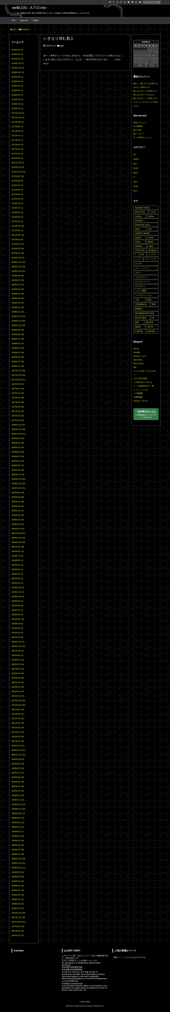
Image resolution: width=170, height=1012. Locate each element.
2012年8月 (17, 230)
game (135, 173)
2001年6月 (17, 723)
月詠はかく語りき (140, 401)
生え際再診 (138, 126)
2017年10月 (17, 122)
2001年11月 (18, 700)
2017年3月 (17, 149)
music (135, 186)
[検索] (159, 2)
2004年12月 (18, 533)
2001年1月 (17, 746)
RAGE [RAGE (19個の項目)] (137, 242)
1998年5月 (17, 890)
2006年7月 (17, 447)
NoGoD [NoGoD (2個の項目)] (138, 237)
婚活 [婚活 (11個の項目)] (149, 300)
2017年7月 (17, 136)
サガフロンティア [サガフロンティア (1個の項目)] (142, 282)
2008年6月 (17, 343)
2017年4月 (17, 145)
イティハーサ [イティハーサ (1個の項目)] (150, 259)
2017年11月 (17, 117)
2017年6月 (17, 140)
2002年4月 (17, 678)
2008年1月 (17, 366)
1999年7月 (17, 827)
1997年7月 (17, 935)
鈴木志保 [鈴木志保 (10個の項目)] (151, 331)
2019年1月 (17, 59)
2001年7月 (17, 718)
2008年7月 (17, 339)
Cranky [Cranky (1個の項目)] (151, 216)
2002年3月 (17, 682)
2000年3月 (17, 791)
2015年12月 (17, 163)
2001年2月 (17, 741)
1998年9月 (17, 872)
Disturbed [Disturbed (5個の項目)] (139, 220)
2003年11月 (17, 592)
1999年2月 (17, 850)
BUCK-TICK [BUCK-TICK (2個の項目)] (140, 212)
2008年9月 (17, 330)
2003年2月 (17, 633)
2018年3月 (17, 99)
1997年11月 (18, 917)
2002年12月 (17, 642)
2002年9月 (17, 655)
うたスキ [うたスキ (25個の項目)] (152, 254)
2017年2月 (17, 154)
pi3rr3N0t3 (137, 360)
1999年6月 (17, 831)
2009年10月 (18, 271)
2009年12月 (18, 262)
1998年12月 (18, 859)
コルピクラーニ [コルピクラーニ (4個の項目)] (141, 277)
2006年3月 (17, 465)
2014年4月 (17, 221)
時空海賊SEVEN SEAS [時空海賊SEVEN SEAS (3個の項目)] (144, 313)
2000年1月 (17, 800)
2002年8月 (17, 660)
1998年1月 (17, 908)
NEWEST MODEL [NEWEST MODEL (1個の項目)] (142, 233)
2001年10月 (18, 705)
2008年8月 (17, 334)
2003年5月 (17, 619)
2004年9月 (17, 547)
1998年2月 (17, 904)
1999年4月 (17, 840)
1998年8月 (17, 877)
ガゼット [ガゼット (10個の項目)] (139, 273)
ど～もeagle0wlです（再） (144, 386)
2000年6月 (17, 777)
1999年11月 (18, 809)
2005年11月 (18, 483)
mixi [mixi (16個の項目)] (150, 229)
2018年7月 (17, 86)
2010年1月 (17, 258)
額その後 (137, 130)
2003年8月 (17, 605)
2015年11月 (17, 167)
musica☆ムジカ (140, 356)
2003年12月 (17, 587)
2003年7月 (17, 610)
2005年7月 (17, 502)
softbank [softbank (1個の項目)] (138, 246)
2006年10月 (18, 434)
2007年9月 (17, 384)
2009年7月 (17, 285)
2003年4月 (17, 624)
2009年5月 (17, 294)
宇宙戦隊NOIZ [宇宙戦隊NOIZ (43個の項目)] (141, 304)
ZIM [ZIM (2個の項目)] (142, 254)
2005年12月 (18, 479)
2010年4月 (17, 244)
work (62, 46)
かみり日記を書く (140, 378)
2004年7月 (17, 556)
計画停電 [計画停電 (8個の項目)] (139, 331)
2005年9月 (17, 493)
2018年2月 (17, 104)
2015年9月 (17, 176)
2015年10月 (18, 172)
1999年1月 (17, 854)
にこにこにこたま (140, 390)
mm (148, 95)
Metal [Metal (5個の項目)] (137, 229)
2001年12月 (17, 696)
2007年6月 (17, 398)
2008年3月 (17, 357)
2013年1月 (17, 226)
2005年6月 (17, 506)
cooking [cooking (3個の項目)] (138, 216)
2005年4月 (17, 515)
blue (135, 164)
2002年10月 (17, 651)
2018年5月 (17, 95)
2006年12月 (18, 425)
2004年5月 (17, 565)
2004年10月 (18, 542)
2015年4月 (17, 199)
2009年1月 (17, 312)
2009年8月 (17, 280)
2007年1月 (17, 420)
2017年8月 (17, 131)
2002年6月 (17, 669)
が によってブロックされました (146, 414)
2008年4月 (17, 352)
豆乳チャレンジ (139, 122)
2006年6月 (17, 452)
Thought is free (98, 1006)
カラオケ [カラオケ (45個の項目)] (139, 264)
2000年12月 (18, 750)
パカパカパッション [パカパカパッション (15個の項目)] (143, 295)
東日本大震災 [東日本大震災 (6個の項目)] (140, 318)
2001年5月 (17, 728)
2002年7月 (17, 664)
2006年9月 (17, 438)
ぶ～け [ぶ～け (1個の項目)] (138, 259)
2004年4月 (17, 569)
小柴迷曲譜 (138, 397)
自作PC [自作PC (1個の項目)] (150, 327)
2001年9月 (17, 709)
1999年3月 (17, 845)
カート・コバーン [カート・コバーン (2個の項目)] (142, 268)
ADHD (136, 159)
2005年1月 (17, 529)
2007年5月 (17, 402)
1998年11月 (18, 863)
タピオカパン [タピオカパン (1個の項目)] (140, 286)
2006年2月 (17, 470)
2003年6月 (17, 615)
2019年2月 (17, 54)
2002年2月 (17, 687)
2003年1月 (17, 637)
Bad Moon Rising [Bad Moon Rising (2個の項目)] (142, 208)
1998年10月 (18, 868)
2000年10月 (17, 759)
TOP (14, 29)
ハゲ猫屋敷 (138, 393)
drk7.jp (136, 349)
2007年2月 (17, 416)
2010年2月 (17, 253)
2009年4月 (17, 298)
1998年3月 (17, 899)
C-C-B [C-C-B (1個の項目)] (152, 212)
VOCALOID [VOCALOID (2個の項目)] (140, 250)
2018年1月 (17, 108)
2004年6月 (17, 560)
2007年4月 (17, 407)
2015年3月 (17, 203)
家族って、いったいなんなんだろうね (129, 957)
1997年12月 (18, 913)
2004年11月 (18, 538)
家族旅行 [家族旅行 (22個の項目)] (139, 309)
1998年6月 (17, 886)
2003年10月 (17, 596)
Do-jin (135, 168)
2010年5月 (17, 239)
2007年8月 (17, 389)
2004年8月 (17, 551)
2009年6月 (17, 289)
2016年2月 (17, 158)
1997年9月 (17, 926)
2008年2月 (17, 361)
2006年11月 (18, 429)
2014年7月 (17, 208)
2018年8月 (17, 81)
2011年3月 (17, 235)
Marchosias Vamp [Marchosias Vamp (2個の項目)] (142, 225)
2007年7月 (17, 393)
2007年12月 (18, 370)
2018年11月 (17, 68)
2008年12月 (18, 316)
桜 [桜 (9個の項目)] (153, 318)
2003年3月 (17, 628)
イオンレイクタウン (141, 102)
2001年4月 (17, 732)
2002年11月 (18, 646)
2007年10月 (18, 380)
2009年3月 (17, 303)
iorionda (136, 352)
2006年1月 (17, 474)
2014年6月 (17, 212)
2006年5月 (17, 456)
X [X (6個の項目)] (135, 254)
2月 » (152, 65)
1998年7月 (17, 881)
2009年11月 (18, 267)
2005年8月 (17, 497)
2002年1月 (17, 691)
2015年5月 (17, 194)
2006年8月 (17, 443)
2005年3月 (17, 520)
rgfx (134, 367)
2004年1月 (17, 583)
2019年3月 (17, 50)
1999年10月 (18, 813)
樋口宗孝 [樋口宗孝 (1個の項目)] (149, 322)
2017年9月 (17, 126)
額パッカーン (138, 134)
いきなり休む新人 (58, 38)
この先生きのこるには (142, 382)
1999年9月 (17, 818)
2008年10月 (18, 325)
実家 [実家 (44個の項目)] (154, 304)
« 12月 (139, 65)
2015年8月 (17, 181)
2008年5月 (17, 348)
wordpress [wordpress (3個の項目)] (152, 250)
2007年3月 (17, 411)
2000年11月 (18, 755)
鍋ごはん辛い (138, 91)
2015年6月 (17, 190)
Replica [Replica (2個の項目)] (150, 242)
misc (135, 182)
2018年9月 (17, 77)
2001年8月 (17, 714)
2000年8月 (17, 768)
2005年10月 (18, 488)
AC (134, 155)
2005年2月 (17, 524)
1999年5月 (17, 836)
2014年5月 (17, 217)
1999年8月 (17, 822)
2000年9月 (17, 764)
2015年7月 (17, 185)
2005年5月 (17, 511)
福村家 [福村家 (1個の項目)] (138, 327)
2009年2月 (17, 307)
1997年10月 (18, 922)
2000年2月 (17, 795)
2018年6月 (17, 90)
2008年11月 (18, 321)
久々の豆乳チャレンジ (142, 137)
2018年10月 (17, 72)
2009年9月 (17, 276)
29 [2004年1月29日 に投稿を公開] (149, 62)
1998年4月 (17, 895)
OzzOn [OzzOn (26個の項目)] (151, 237)
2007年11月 (18, 375)
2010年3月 (17, 248)
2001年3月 (17, 737)
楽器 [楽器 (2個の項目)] (137, 322)
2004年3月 (17, 574)
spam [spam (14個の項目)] (151, 246)
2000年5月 (17, 782)
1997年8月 (17, 931)
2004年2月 (17, 578)
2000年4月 (17, 786)
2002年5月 (17, 673)
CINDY (143, 87)
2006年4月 (17, 461)
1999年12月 (18, 804)
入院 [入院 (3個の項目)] (137, 300)
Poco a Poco (138, 363)
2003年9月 (17, 601)
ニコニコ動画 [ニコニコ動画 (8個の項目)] (140, 291)
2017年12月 (17, 113)
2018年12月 (17, 63)
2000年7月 (17, 773)
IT (134, 177)
